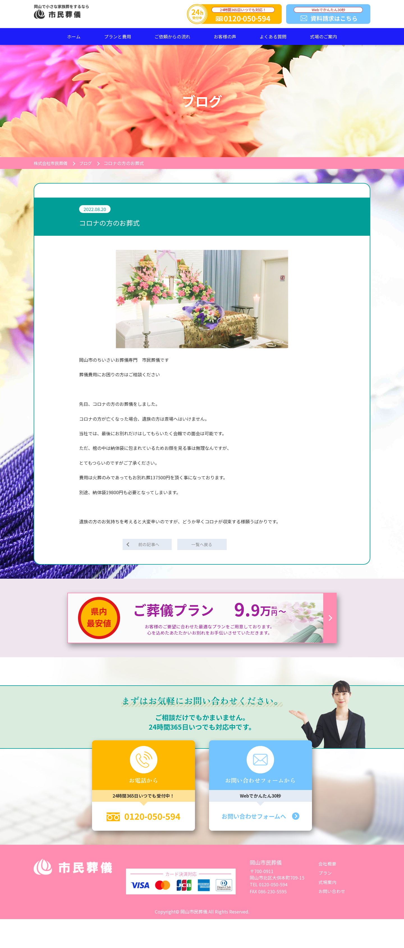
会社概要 (327, 864)
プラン (325, 873)
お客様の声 (225, 36)
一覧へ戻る (202, 544)
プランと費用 (117, 36)
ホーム (74, 36)
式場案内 (327, 883)
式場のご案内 (323, 36)
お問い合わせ (331, 892)
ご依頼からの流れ (172, 36)
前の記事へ (149, 544)
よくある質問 (273, 36)
